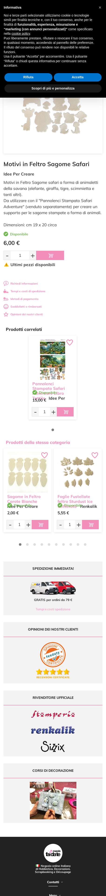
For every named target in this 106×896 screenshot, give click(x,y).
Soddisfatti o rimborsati (22, 306)
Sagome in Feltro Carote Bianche (24, 499)
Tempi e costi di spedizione (24, 291)
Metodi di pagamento (20, 299)
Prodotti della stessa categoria (38, 442)
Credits (69, 890)
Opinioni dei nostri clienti (23, 314)
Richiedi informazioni (20, 283)
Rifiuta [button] (28, 77)
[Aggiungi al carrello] (50, 255)
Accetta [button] (78, 77)
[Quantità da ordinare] (20, 255)
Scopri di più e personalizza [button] (52, 88)
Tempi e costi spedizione (53, 609)
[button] (100, 7)
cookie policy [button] (20, 33)
